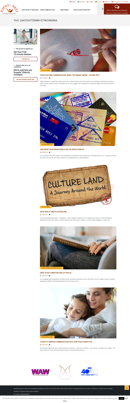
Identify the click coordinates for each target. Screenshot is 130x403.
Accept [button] (121, 398)
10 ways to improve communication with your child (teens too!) (66, 342)
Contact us (25, 59)
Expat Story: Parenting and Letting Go (55, 273)
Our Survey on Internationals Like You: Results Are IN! (62, 149)
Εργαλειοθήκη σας (47, 144)
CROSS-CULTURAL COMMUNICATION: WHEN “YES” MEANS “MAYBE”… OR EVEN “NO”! (69, 75)
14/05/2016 (44, 275)
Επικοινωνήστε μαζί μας (25, 79)
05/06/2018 (44, 152)
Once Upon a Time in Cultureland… (53, 212)
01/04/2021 (44, 78)
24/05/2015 (44, 344)
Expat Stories (46, 70)
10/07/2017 (44, 214)
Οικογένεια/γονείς (55, 268)
